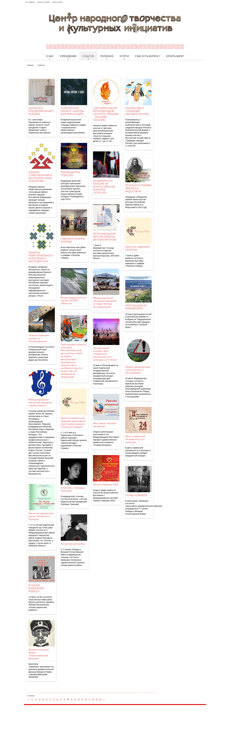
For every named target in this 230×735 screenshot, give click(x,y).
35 (82, 699)
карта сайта (57, 2)
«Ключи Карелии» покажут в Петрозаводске (39, 338)
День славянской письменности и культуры (135, 439)
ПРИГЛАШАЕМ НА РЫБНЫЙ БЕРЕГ (136, 307)
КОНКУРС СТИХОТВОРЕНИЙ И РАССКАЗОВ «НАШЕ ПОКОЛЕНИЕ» (40, 176)
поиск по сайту (43, 2)
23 (39, 699)
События (88, 56)
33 (75, 699)
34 (79, 699)
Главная (30, 65)
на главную (30, 2)
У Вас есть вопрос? (147, 56)
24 (43, 699)
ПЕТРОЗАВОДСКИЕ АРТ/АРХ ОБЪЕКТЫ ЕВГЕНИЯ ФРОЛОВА (105, 236)
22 (36, 699)
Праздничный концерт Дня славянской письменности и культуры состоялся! (105, 353)
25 (46, 699)
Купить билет (175, 56)
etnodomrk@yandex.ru (95, 718)
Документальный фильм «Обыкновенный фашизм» (38, 654)
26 (50, 699)
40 (100, 699)
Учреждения (68, 56)
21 (32, 699)
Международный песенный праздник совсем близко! (40, 402)
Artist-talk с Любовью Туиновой (73, 489)
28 (57, 699)
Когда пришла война (73, 543)
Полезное (106, 56)
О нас (50, 56)
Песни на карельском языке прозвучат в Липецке (41, 516)
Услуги (124, 56)
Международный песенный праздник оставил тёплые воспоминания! (105, 302)
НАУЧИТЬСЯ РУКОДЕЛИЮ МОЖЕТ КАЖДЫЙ (41, 111)
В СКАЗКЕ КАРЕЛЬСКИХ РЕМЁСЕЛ (36, 588)
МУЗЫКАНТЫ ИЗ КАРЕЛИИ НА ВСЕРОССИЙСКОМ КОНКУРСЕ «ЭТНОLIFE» (104, 186)
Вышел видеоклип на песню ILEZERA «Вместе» (73, 300)
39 (97, 699)
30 (65, 699)
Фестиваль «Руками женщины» (104, 424)
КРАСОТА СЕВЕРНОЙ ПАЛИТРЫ (137, 248)
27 (54, 699)
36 (86, 699)
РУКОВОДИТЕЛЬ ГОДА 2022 (70, 173)
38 (93, 699)
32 (72, 699)
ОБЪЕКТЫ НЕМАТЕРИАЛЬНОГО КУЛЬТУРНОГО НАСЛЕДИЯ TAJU (40, 257)
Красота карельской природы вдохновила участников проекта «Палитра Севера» (73, 422)
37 (90, 699)
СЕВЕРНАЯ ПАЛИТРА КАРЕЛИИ (73, 240)
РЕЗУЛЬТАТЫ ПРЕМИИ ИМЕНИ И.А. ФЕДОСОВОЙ (138, 188)
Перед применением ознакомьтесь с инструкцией (137, 369)
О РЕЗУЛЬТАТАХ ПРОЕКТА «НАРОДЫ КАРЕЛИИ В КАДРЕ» (72, 111)
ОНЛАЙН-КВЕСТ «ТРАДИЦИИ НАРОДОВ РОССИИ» (137, 111)
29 (61, 699)
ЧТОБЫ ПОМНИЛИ (136, 495)
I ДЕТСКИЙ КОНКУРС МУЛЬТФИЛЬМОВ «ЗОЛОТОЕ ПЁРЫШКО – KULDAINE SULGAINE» (106, 114)
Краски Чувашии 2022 (106, 484)
